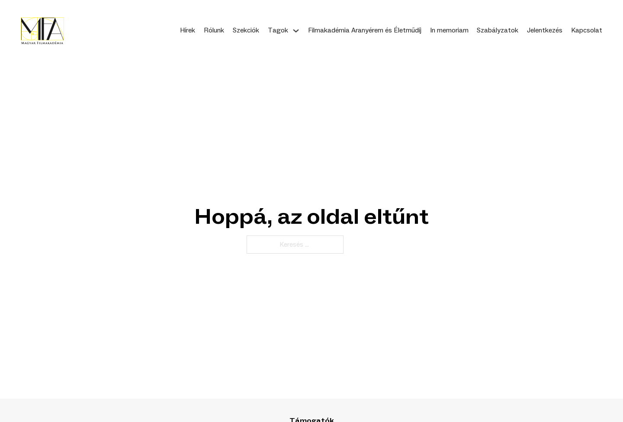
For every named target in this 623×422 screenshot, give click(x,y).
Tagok (278, 30)
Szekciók (246, 30)
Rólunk (214, 30)
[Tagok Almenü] (295, 30)
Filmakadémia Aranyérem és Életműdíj (364, 30)
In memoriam (449, 30)
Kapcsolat (586, 30)
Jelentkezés (544, 30)
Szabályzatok (497, 30)
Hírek (187, 30)
